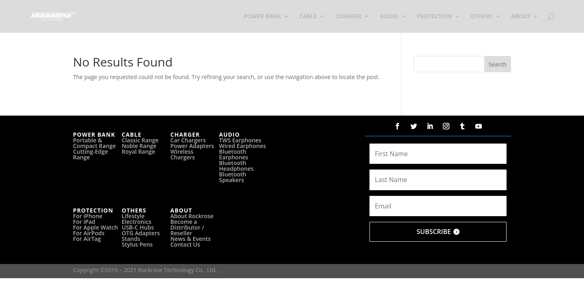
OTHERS (482, 16)
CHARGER (348, 16)
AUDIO (389, 16)
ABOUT (520, 16)
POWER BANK (262, 16)
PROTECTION (434, 16)
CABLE (308, 16)
